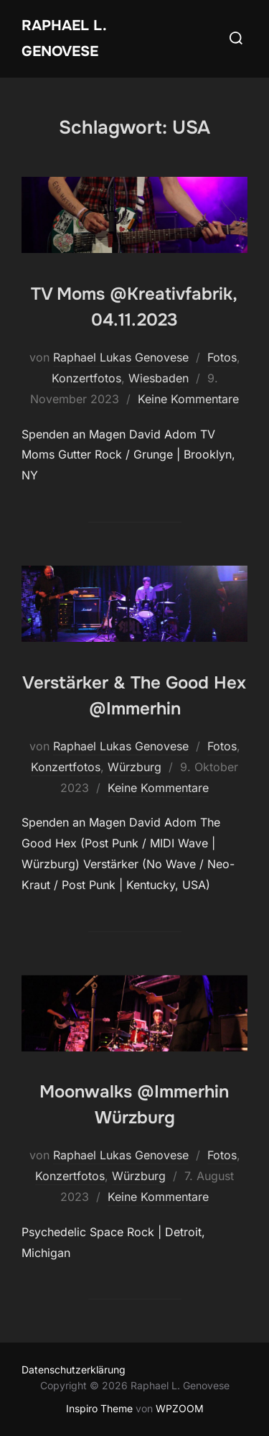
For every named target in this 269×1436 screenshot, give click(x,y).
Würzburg (134, 767)
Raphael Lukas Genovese (121, 357)
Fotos (222, 357)
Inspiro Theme (99, 1408)
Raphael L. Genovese (64, 38)
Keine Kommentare (188, 399)
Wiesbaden (158, 378)
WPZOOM (180, 1408)
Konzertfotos (86, 378)
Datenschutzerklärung (74, 1369)
